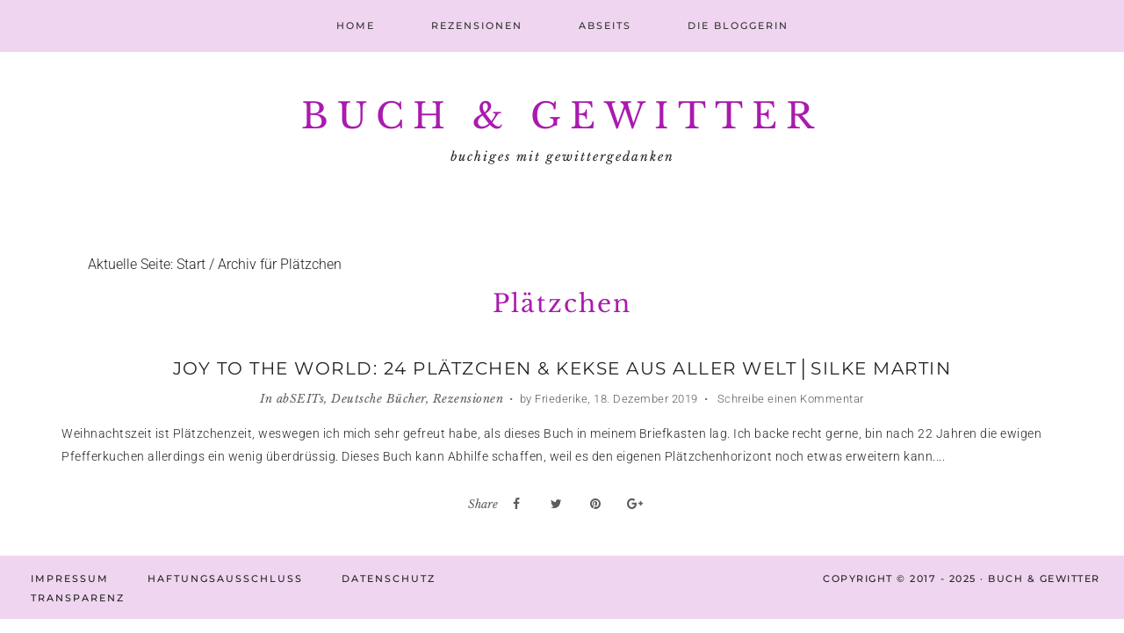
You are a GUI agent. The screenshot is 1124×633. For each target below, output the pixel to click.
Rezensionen (468, 398)
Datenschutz (389, 578)
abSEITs (301, 398)
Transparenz (78, 598)
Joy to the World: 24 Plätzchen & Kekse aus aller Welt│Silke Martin (562, 368)
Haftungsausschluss (225, 578)
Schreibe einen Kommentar (789, 398)
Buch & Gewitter (562, 116)
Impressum (70, 578)
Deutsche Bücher (378, 398)
